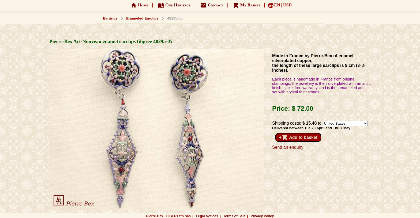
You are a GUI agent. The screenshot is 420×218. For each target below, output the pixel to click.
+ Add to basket (298, 137)
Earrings (110, 18)
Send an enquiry (287, 147)
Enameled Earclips (142, 18)
